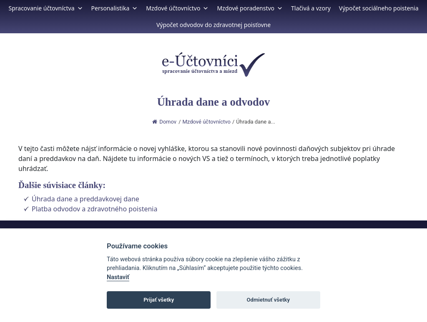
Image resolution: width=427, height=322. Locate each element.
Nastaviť (118, 277)
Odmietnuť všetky (268, 300)
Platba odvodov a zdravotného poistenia (94, 208)
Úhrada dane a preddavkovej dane (85, 198)
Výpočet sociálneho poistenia (379, 8)
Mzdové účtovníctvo (177, 8)
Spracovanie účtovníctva (45, 8)
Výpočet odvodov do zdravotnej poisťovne (213, 25)
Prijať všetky (158, 300)
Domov (164, 122)
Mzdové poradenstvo (250, 8)
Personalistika (114, 8)
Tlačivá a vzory (311, 8)
